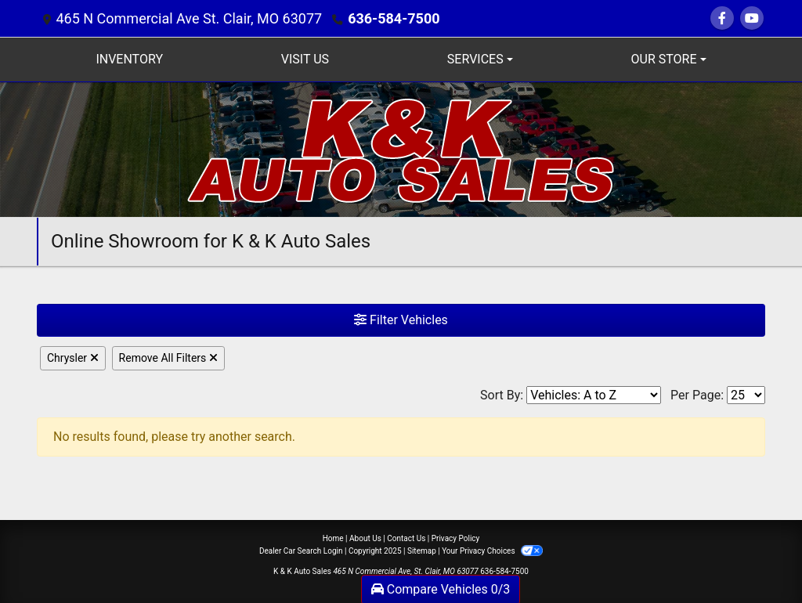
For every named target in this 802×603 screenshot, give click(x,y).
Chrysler (73, 358)
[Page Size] (746, 395)
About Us (365, 538)
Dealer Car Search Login (301, 551)
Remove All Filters (168, 358)
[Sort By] (593, 395)
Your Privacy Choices (492, 551)
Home (333, 538)
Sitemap (421, 551)
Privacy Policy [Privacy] (456, 538)
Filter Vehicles (401, 319)
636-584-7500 (393, 18)
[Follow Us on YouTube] (752, 18)
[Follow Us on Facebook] (722, 18)
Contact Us (406, 538)
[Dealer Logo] (401, 148)
